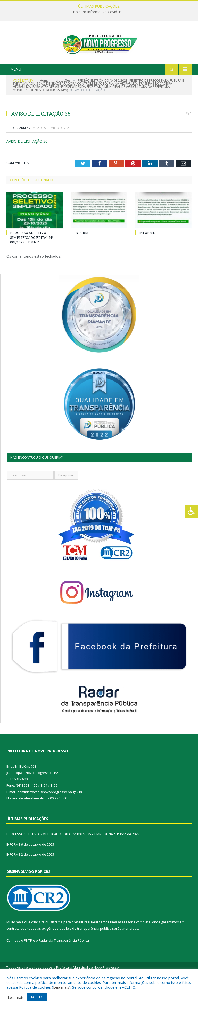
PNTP (28, 965)
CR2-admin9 (21, 152)
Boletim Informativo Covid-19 (97, 12)
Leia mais (61, 987)
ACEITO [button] (37, 997)
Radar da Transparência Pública (64, 965)
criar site (38, 946)
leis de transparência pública (88, 953)
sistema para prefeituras (69, 946)
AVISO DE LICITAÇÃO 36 (26, 166)
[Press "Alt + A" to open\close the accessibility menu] (191, 511)
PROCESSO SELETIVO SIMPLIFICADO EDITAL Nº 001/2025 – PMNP (32, 262)
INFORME (82, 257)
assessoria (126, 946)
